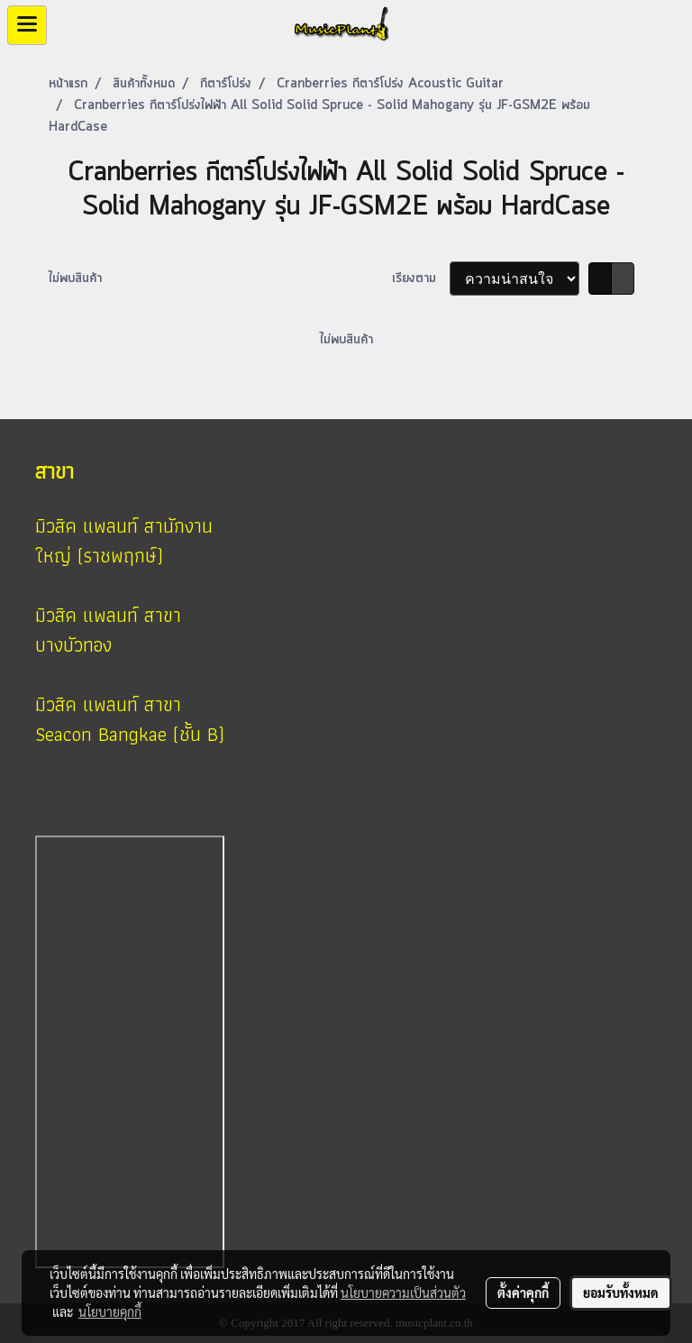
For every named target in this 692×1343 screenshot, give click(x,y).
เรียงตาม (421, 278)
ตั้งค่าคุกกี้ (523, 1292)
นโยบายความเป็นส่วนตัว (403, 1292)
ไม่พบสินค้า (75, 278)
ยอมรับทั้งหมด (621, 1292)
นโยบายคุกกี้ (109, 1311)
